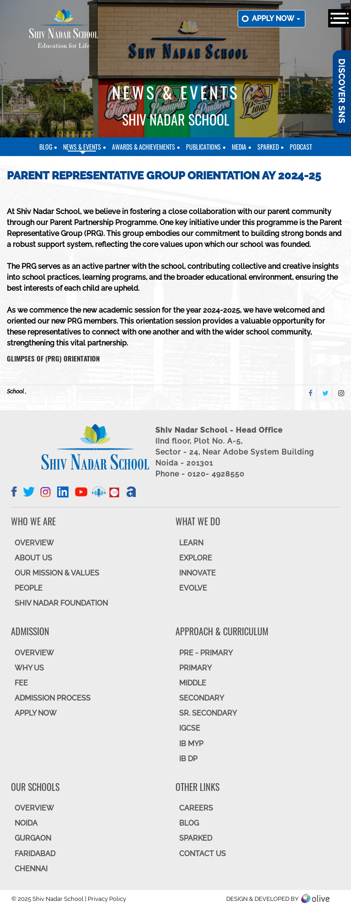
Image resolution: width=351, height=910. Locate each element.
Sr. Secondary (208, 713)
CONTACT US (202, 853)
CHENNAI (31, 868)
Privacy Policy (107, 898)
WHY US (29, 668)
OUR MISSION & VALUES (57, 573)
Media (239, 147)
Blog (45, 147)
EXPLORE (195, 558)
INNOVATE (197, 573)
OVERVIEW (34, 543)
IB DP (188, 758)
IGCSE (189, 728)
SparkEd (268, 147)
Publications (203, 147)
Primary (195, 668)
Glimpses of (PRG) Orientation (53, 358)
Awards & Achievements (143, 147)
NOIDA (26, 823)
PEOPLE (29, 588)
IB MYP (191, 743)
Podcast (301, 147)
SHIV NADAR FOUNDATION (61, 603)
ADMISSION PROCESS (52, 698)
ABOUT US (33, 558)
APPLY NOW (36, 713)
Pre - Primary (206, 653)
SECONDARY (201, 698)
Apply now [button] (276, 18)
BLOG (189, 823)
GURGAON (33, 838)
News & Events (82, 147)
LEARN (191, 543)
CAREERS (196, 808)
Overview (34, 808)
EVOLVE (193, 588)
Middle (192, 683)
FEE (21, 683)
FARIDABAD (35, 853)
